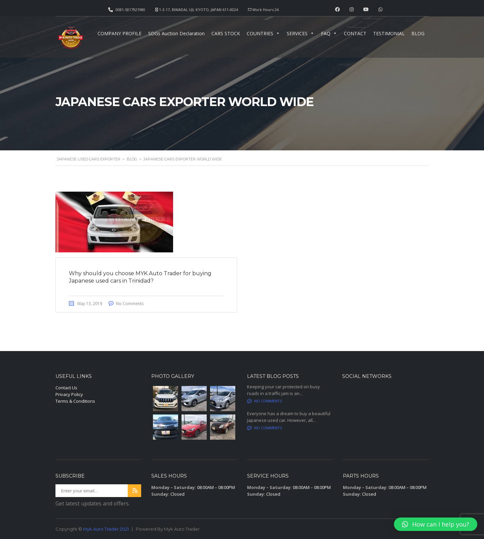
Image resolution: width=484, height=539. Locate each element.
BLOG (418, 33)
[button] (435, 524)
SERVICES (300, 33)
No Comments (130, 303)
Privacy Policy (69, 394)
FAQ (329, 33)
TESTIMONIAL (389, 33)
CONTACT (355, 33)
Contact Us (66, 388)
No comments (264, 400)
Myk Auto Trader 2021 (106, 529)
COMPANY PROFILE (119, 33)
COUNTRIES (263, 33)
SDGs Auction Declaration (176, 33)
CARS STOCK (225, 33)
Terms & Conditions (75, 401)
